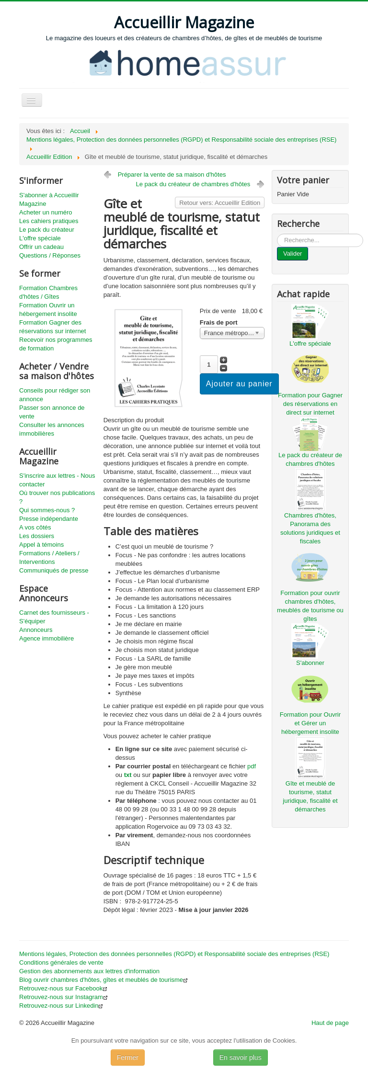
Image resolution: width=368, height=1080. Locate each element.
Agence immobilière (46, 638)
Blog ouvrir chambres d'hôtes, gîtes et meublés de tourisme (103, 979)
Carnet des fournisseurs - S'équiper (54, 617)
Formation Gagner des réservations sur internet (52, 327)
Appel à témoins (41, 544)
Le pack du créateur (46, 229)
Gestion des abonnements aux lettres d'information (89, 971)
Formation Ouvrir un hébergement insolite (48, 309)
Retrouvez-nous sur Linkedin (61, 1005)
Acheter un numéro (45, 212)
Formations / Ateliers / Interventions (49, 557)
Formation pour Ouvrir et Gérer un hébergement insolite (310, 723)
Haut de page (330, 1022)
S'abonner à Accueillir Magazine (49, 199)
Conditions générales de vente (61, 962)
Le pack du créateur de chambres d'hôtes (193, 184)
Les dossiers (36, 536)
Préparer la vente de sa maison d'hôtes (172, 174)
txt (128, 774)
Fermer (127, 1057)
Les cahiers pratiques (49, 221)
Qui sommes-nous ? (47, 510)
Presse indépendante (48, 518)
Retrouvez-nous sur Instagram (63, 997)
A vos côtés (35, 527)
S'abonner (310, 662)
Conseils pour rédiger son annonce (54, 395)
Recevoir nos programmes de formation (55, 344)
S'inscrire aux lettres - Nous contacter (57, 480)
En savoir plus (240, 1057)
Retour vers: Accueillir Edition (219, 202)
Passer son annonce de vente (52, 412)
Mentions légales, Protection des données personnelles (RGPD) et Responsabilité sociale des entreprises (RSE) (174, 953)
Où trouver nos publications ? (57, 497)
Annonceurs (35, 629)
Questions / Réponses (49, 255)
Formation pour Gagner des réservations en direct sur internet (310, 404)
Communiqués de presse (54, 570)
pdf (251, 766)
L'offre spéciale (40, 238)
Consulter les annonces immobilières (51, 429)
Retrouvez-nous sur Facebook (63, 988)
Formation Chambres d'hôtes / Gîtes (48, 292)
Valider (292, 253)
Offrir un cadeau (41, 246)
